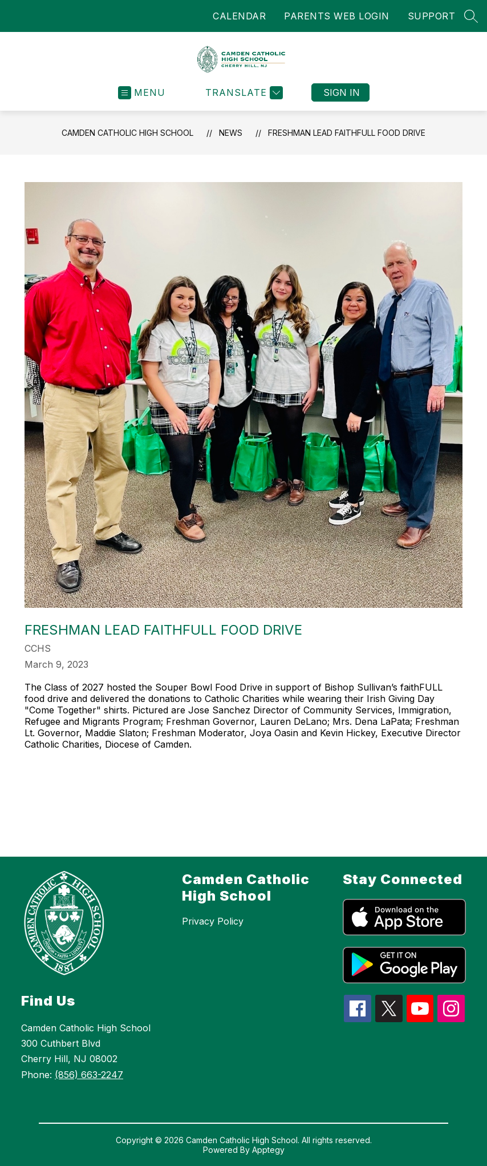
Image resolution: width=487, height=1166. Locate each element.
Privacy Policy (213, 921)
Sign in (341, 92)
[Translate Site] (242, 93)
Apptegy (268, 1150)
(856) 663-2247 (89, 1074)
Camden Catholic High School (127, 133)
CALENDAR (239, 16)
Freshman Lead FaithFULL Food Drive (346, 133)
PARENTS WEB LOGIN (336, 16)
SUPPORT (432, 16)
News (230, 133)
